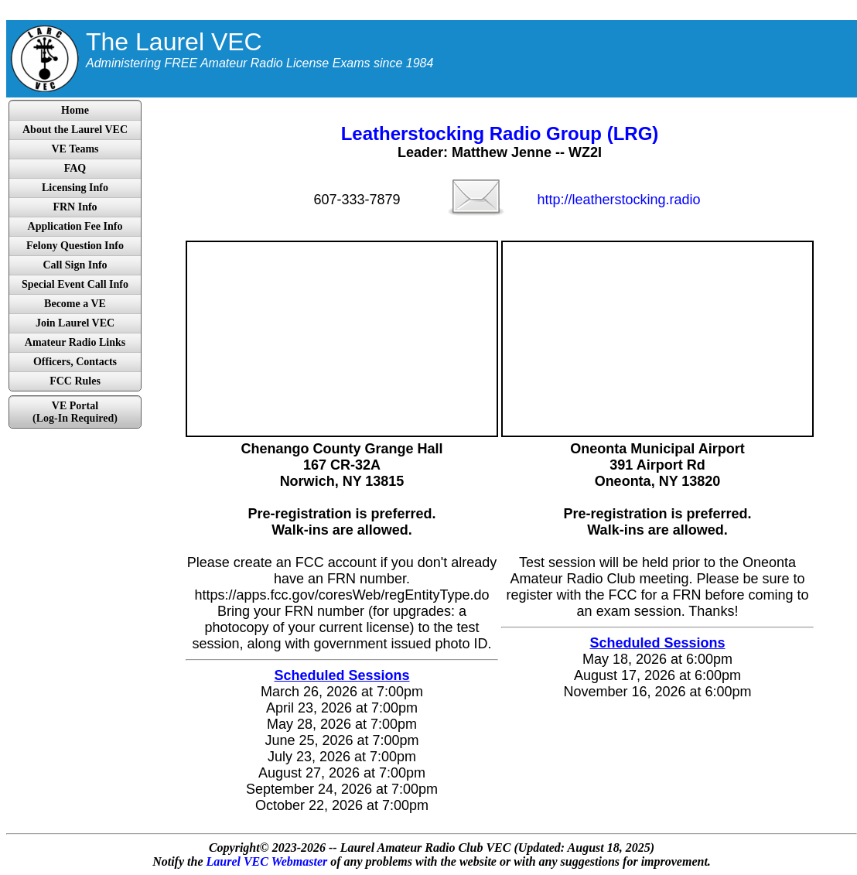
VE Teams (74, 149)
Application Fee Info (75, 226)
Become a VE (75, 303)
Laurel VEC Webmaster (266, 861)
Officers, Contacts (75, 361)
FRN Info (75, 207)
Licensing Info (75, 187)
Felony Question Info (75, 245)
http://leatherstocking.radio (618, 199)
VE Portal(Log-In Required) (75, 412)
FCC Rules (75, 381)
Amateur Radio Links (75, 342)
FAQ (75, 168)
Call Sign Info (75, 265)
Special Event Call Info (75, 284)
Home (75, 110)
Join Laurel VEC (75, 323)
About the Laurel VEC (75, 129)
